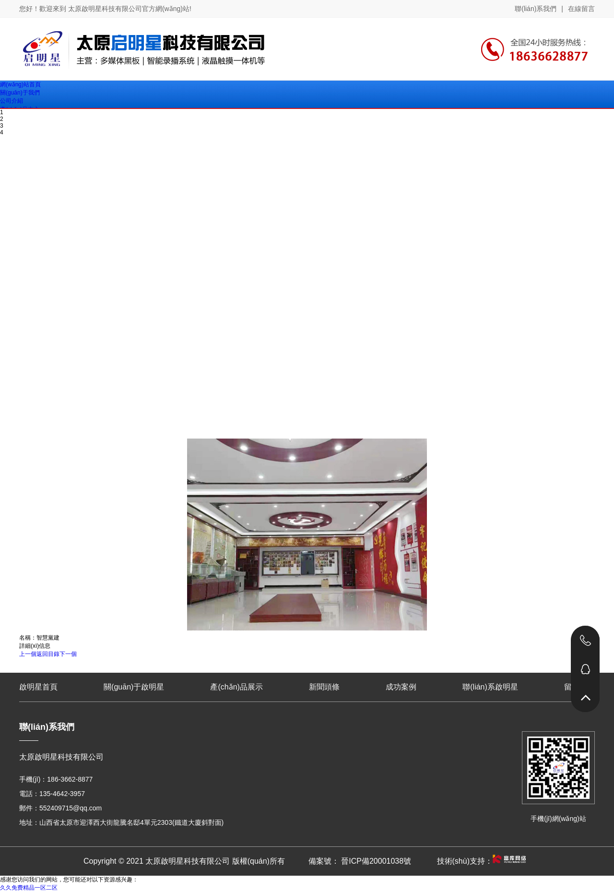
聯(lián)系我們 (535, 8)
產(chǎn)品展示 (236, 687)
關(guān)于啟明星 (134, 687)
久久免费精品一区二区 (29, 887)
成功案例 (401, 687)
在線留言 (581, 8)
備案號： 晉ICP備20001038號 (359, 861)
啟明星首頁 (38, 687)
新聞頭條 (324, 687)
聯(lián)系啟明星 (490, 687)
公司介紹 (11, 100)
